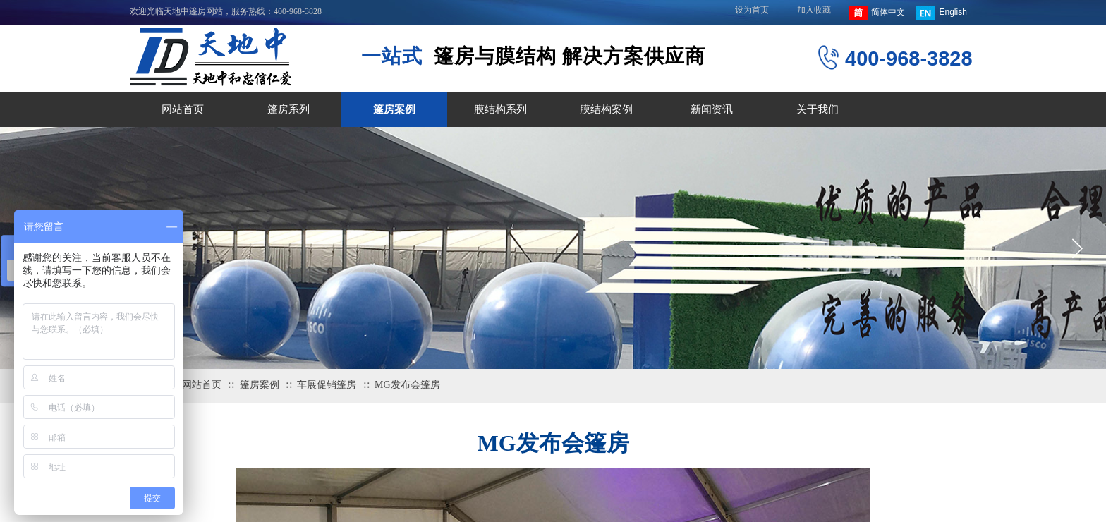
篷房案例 (394, 109)
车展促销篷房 (326, 385)
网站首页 (183, 109)
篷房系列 (288, 109)
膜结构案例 (606, 109)
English (941, 13)
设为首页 (752, 10)
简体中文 (877, 13)
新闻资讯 (712, 109)
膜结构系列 (500, 109)
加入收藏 (814, 10)
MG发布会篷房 (407, 385)
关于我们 (817, 109)
